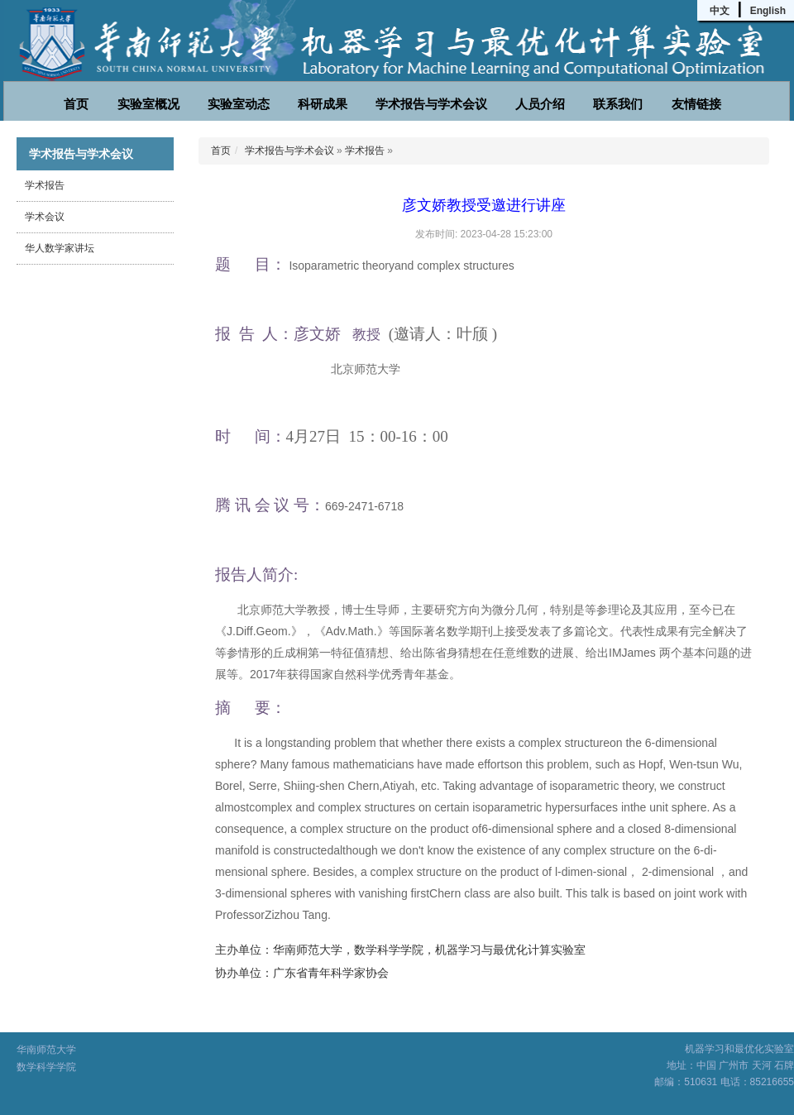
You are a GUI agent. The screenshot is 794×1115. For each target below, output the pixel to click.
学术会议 (45, 217)
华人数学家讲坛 (59, 248)
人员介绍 (540, 104)
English (768, 11)
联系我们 (618, 104)
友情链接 (696, 104)
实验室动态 (239, 104)
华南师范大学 (46, 1049)
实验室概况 (148, 104)
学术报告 (45, 185)
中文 (719, 11)
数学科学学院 (46, 1067)
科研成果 (322, 104)
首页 (76, 104)
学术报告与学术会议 (431, 104)
